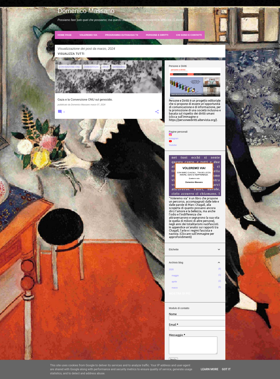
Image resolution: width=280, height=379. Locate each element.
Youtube (173, 145)
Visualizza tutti (71, 53)
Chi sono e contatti (189, 35)
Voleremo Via (88, 35)
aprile (174, 281)
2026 (171, 269)
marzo (175, 287)
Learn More (209, 369)
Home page (65, 35)
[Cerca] (223, 11)
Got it (226, 369)
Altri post (108, 128)
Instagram (173, 138)
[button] (157, 112)
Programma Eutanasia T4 (121, 35)
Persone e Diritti (157, 35)
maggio (175, 275)
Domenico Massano (86, 10)
